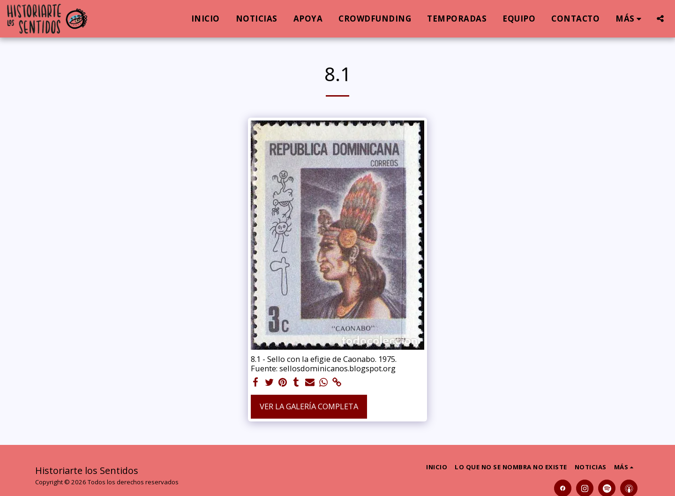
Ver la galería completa (309, 406)
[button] (660, 19)
